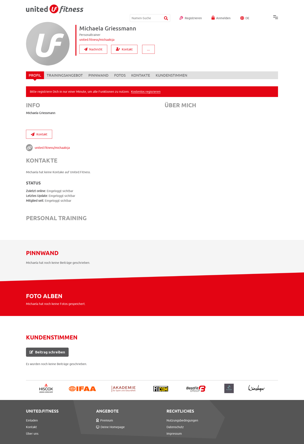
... (148, 49)
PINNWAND (99, 75)
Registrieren (193, 8)
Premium (97, 420)
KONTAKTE (141, 75)
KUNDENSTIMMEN (172, 75)
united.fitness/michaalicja (52, 147)
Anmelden (223, 8)
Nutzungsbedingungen (168, 420)
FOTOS (120, 75)
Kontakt (124, 49)
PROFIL (35, 76)
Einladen (32, 420)
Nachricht (93, 49)
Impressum (159, 433)
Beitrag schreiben (47, 352)
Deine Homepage (103, 427)
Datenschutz (160, 427)
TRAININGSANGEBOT (65, 75)
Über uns (32, 433)
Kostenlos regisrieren (146, 91)
